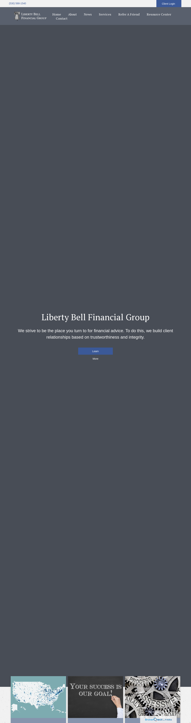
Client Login (169, 3)
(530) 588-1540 (17, 3)
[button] (72, 14)
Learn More (95, 352)
